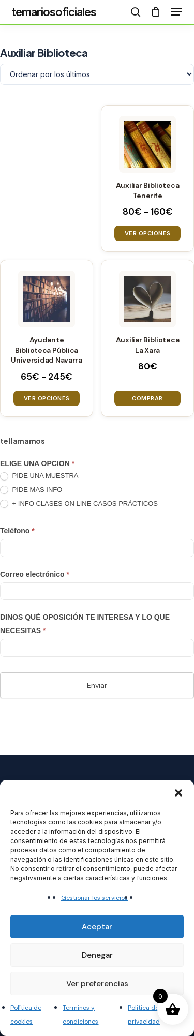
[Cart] (155, 12)
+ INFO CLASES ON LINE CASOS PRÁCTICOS (79, 504)
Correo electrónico (34, 574)
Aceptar (97, 927)
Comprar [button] (147, 398)
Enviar (97, 685)
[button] (178, 793)
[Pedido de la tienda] (97, 74)
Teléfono (17, 531)
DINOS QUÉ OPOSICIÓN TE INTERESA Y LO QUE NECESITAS (85, 624)
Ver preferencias (97, 984)
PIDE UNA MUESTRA (39, 476)
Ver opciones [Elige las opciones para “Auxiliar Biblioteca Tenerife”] (148, 233)
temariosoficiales (54, 12)
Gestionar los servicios (94, 898)
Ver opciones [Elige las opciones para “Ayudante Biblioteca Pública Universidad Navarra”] (47, 398)
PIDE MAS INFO (31, 490)
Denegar (97, 955)
